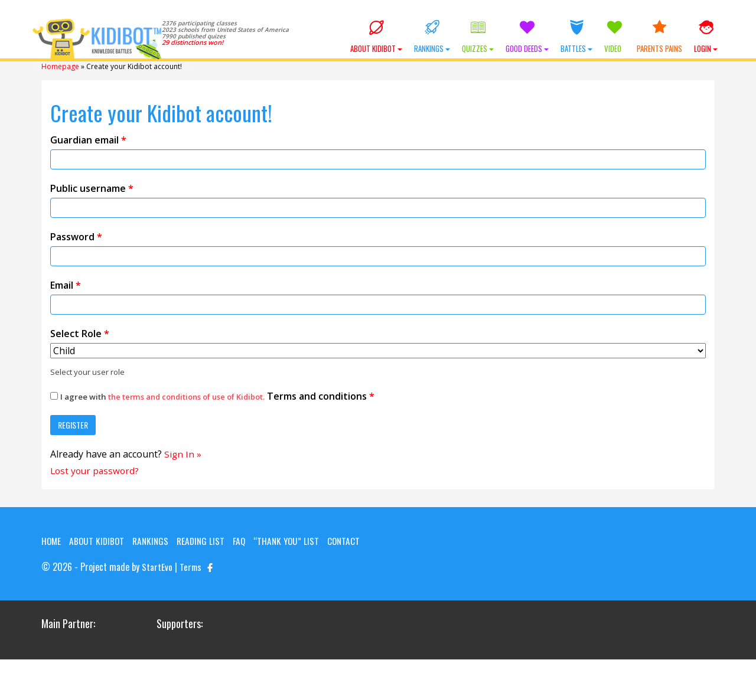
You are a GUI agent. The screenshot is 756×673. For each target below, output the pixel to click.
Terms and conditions (215, 394)
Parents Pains (659, 37)
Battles (576, 37)
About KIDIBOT (376, 37)
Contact (58, 554)
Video (614, 37)
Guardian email (88, 138)
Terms (191, 580)
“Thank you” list (294, 540)
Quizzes (478, 37)
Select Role (79, 332)
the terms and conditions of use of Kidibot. (189, 395)
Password (76, 235)
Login (706, 37)
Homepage (60, 66)
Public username (91, 187)
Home (51, 540)
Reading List (206, 540)
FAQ (245, 540)
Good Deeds (527, 37)
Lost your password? (96, 469)
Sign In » (183, 452)
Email (65, 283)
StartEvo (157, 580)
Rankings (432, 37)
